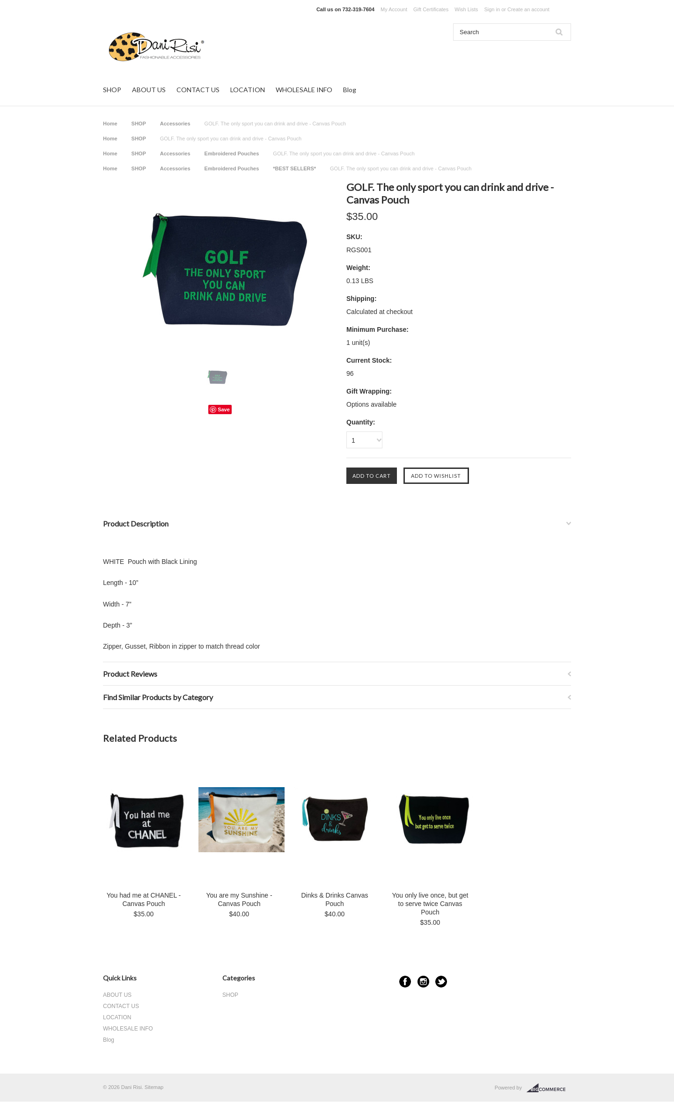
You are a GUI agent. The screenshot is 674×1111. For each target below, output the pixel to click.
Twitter (441, 981)
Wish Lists (466, 9)
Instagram (423, 981)
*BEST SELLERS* (294, 168)
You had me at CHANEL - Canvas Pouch (144, 899)
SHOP (112, 90)
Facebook (405, 981)
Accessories (175, 123)
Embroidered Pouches (232, 153)
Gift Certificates (430, 9)
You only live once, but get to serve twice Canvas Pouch (430, 904)
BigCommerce (549, 1088)
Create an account (528, 9)
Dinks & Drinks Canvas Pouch (334, 899)
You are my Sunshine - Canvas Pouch (239, 899)
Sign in (492, 9)
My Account (394, 9)
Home (110, 123)
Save (224, 409)
